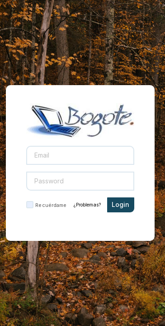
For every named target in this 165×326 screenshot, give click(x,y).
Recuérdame (50, 205)
